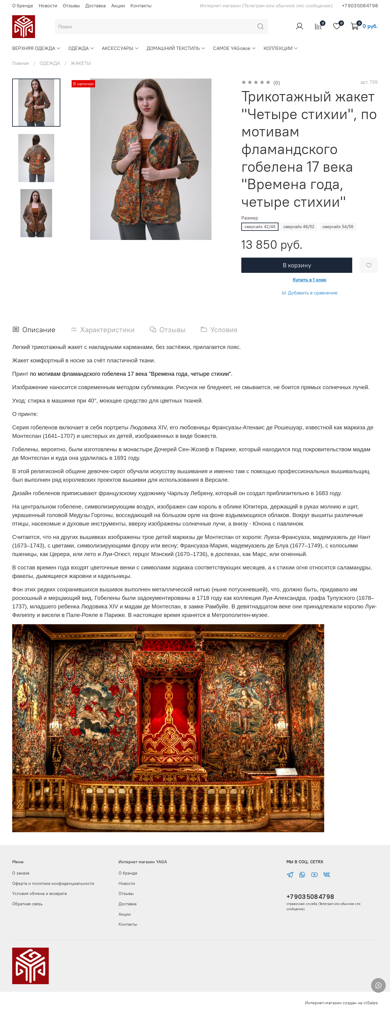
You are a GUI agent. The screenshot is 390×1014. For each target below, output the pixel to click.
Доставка (95, 5)
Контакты (140, 5)
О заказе (21, 873)
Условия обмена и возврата (39, 893)
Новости (48, 5)
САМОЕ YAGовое (234, 48)
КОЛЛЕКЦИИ (281, 48)
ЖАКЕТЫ (81, 63)
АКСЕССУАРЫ (120, 48)
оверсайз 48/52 (298, 226)
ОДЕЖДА (81, 48)
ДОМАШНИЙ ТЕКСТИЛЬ (176, 48)
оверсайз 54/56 (337, 226)
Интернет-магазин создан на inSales (341, 1002)
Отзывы (71, 5)
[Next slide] (36, 232)
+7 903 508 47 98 (310, 897)
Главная (20, 63)
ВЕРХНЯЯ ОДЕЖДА (36, 48)
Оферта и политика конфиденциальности (53, 883)
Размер (249, 218)
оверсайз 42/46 (259, 226)
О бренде (22, 5)
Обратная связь (27, 904)
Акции (118, 5)
